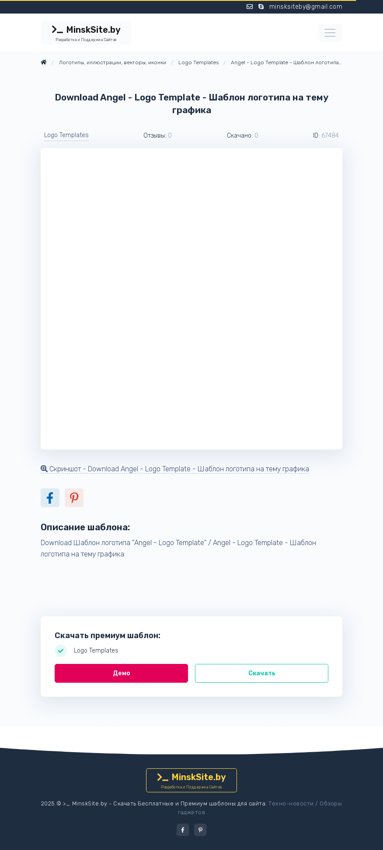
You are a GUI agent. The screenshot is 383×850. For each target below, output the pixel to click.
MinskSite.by (86, 33)
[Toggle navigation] (330, 32)
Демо (121, 673)
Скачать (261, 673)
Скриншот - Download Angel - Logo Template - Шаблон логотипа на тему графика (175, 469)
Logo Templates (66, 135)
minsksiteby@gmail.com (306, 6)
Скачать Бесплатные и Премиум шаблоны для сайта (189, 803)
